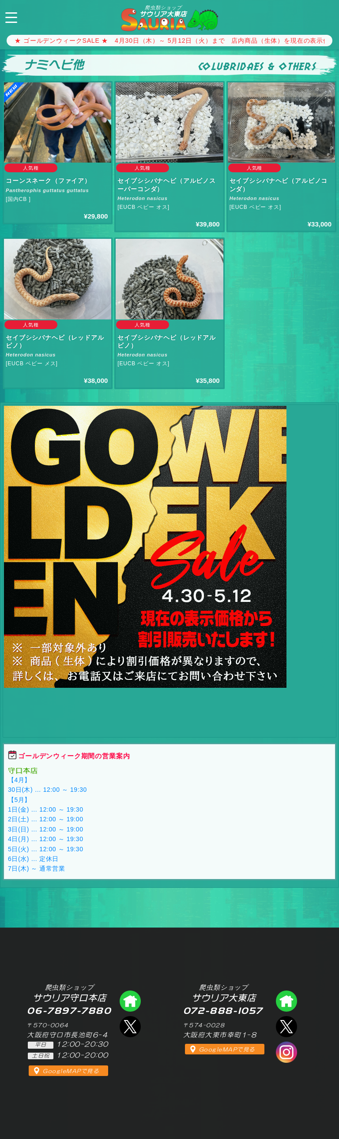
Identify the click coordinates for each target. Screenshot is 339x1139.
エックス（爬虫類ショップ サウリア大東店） (286, 1026)
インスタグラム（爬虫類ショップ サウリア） (286, 1052)
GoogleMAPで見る (71, 1071)
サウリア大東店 (163, 11)
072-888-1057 (325, 16)
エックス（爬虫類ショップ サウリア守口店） (130, 1026)
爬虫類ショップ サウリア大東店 (286, 1001)
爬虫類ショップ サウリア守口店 (130, 1001)
